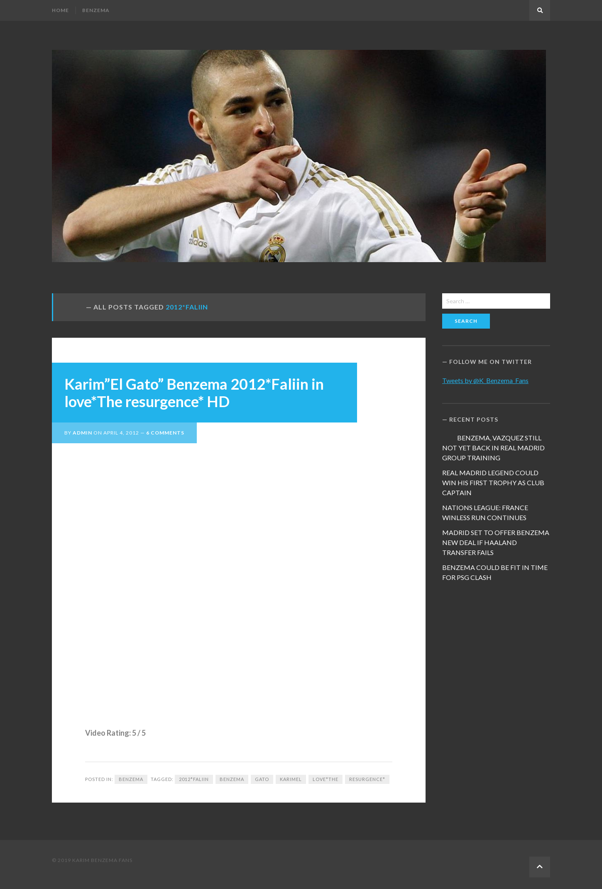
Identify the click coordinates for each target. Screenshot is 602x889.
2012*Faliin (194, 779)
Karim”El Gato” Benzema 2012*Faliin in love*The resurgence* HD (194, 392)
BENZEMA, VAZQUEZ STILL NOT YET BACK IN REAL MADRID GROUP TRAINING (493, 448)
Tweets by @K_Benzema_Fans (485, 380)
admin (82, 433)
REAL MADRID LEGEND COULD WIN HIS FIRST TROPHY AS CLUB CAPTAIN (493, 482)
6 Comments (165, 433)
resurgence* (367, 779)
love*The (325, 779)
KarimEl (291, 779)
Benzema (96, 10)
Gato (262, 779)
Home (60, 10)
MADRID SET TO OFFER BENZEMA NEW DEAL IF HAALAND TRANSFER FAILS (495, 542)
